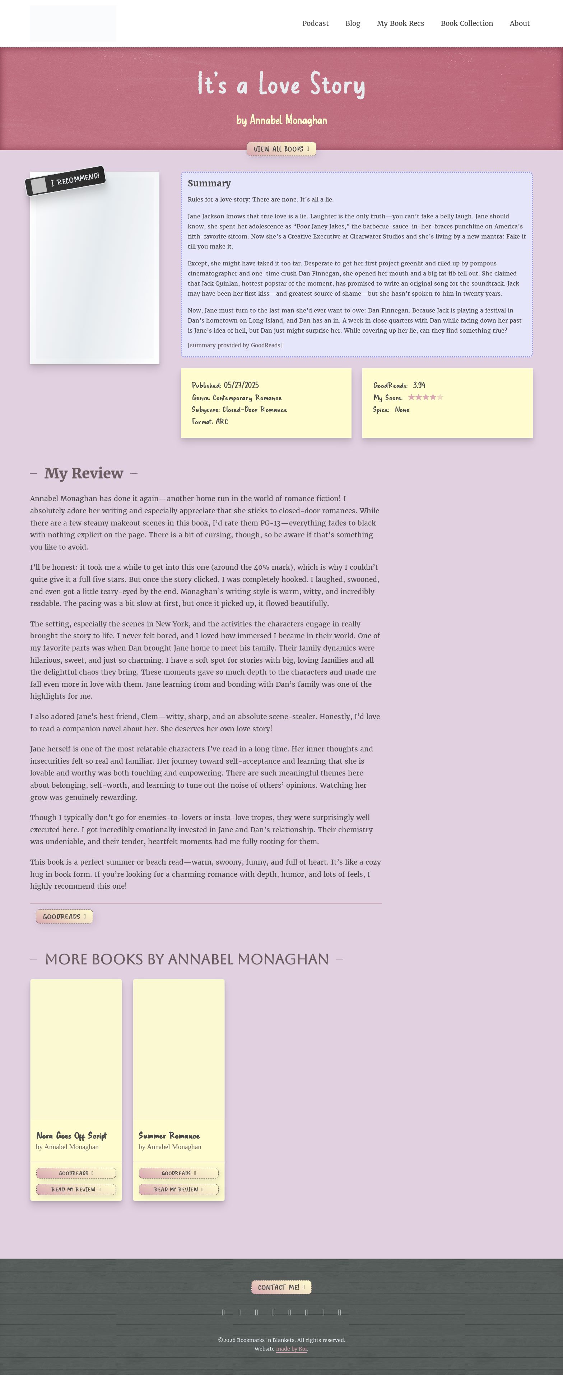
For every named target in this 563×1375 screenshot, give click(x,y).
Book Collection (467, 23)
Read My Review (76, 1189)
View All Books (281, 149)
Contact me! (281, 1287)
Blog (352, 23)
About (520, 23)
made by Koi (291, 1349)
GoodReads (64, 916)
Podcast (315, 23)
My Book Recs (400, 23)
